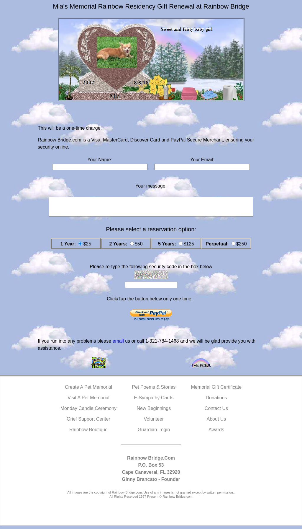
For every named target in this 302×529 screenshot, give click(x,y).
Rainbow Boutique (88, 433)
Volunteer (154, 422)
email (118, 344)
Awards (216, 433)
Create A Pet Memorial (88, 390)
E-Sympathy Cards (153, 401)
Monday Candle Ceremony (88, 411)
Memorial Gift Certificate (216, 390)
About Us (216, 422)
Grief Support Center (88, 422)
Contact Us (216, 411)
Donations (216, 401)
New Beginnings (154, 411)
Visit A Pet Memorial (88, 401)
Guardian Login (154, 433)
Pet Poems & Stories (154, 390)
